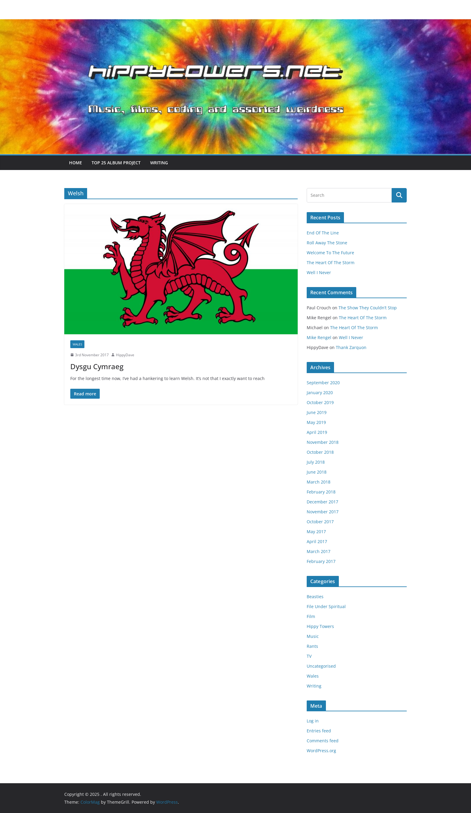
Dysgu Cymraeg (96, 366)
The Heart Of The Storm (330, 262)
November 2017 (323, 512)
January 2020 (320, 392)
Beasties (315, 596)
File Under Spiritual (326, 606)
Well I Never (319, 272)
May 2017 (316, 531)
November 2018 (323, 442)
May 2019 (316, 422)
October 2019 (320, 402)
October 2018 (320, 452)
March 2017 (318, 551)
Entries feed (319, 731)
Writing (159, 162)
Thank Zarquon (351, 347)
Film (311, 616)
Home (75, 162)
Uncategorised (321, 666)
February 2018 (321, 492)
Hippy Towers (320, 626)
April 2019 (317, 432)
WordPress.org (321, 750)
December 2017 (322, 502)
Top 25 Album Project (116, 162)
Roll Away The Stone (327, 243)
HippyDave (125, 354)
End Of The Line (323, 233)
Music (313, 636)
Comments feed (323, 740)
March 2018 (318, 482)
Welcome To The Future (330, 252)
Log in (313, 721)
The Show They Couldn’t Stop (368, 308)
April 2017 (317, 541)
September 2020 (323, 382)
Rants (312, 646)
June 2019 (317, 412)
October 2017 (320, 521)
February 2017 (321, 561)
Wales (77, 344)
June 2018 (317, 472)
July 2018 (316, 462)
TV (309, 656)
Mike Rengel (319, 337)
